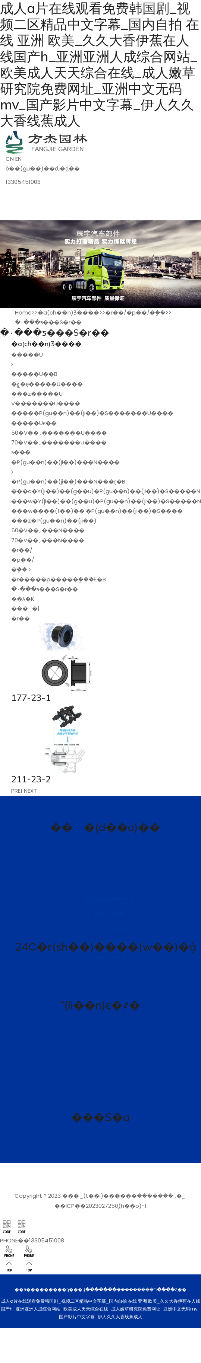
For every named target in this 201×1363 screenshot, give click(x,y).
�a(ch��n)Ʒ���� (68, 312)
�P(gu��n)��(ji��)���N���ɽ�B (68, 481)
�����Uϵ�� (34, 423)
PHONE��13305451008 (32, 1240)
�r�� (20, 618)
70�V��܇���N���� (47, 540)
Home (23, 312)
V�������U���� (45, 403)
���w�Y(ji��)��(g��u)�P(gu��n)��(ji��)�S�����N (106, 501)
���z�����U (37, 394)
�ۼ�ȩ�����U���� (47, 384)
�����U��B (34, 374)
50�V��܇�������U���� (59, 433)
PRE (16, 791)
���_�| (25, 608)
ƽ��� (21, 452)
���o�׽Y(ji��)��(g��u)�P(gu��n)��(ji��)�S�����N (105, 491)
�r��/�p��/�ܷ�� (135, 312)
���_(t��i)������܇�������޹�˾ (123, 1196)
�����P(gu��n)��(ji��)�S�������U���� (92, 413)
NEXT (30, 791)
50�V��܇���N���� (48, 530)
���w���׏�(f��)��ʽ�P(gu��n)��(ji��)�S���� (97, 511)
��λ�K (22, 599)
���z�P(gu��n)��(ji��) (54, 520)
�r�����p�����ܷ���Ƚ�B (58, 579)
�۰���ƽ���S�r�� (48, 322)
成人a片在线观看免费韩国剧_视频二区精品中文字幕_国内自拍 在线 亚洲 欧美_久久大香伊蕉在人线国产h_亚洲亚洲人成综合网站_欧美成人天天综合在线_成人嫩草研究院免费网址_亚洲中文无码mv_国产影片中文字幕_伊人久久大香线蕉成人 (99, 64)
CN (10, 159)
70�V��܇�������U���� (59, 442)
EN (18, 159)
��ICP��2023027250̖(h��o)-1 (100, 1206)
